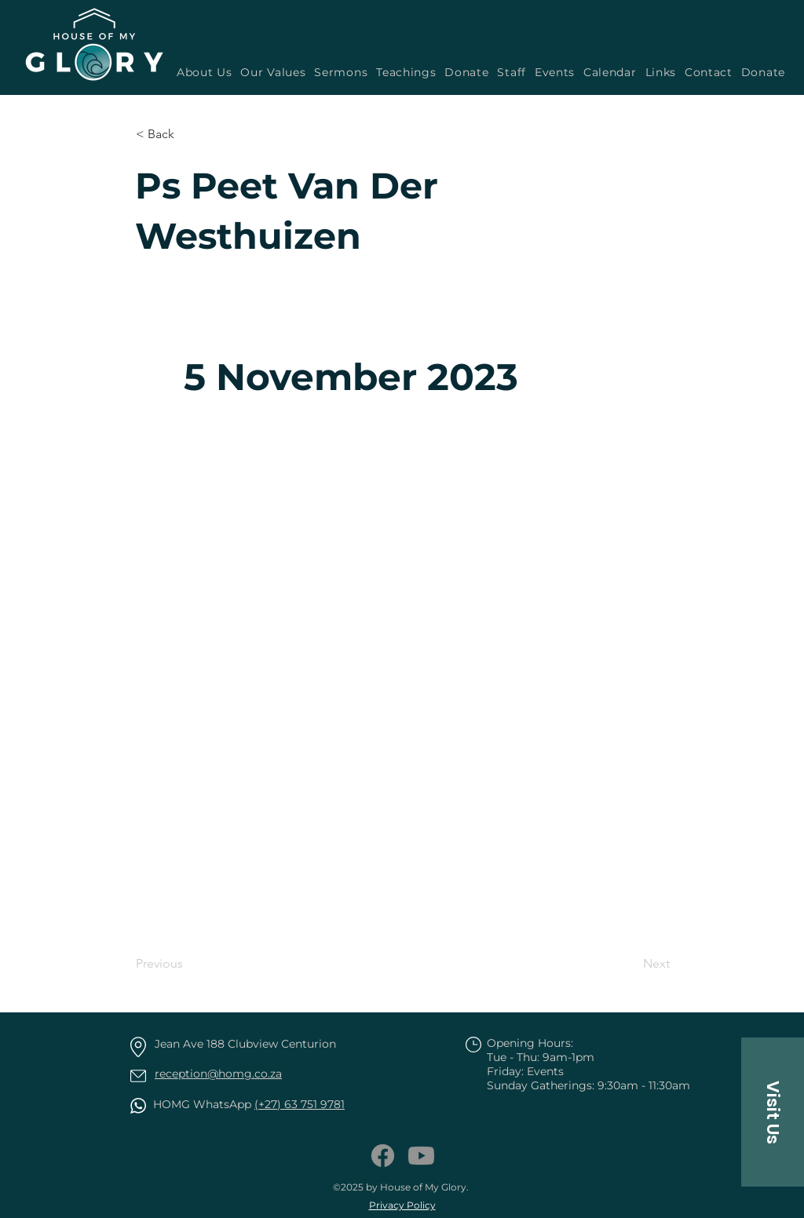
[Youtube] (421, 1155)
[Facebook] (382, 1155)
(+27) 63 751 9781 (299, 1104)
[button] (339, 72)
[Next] (630, 963)
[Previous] (187, 963)
